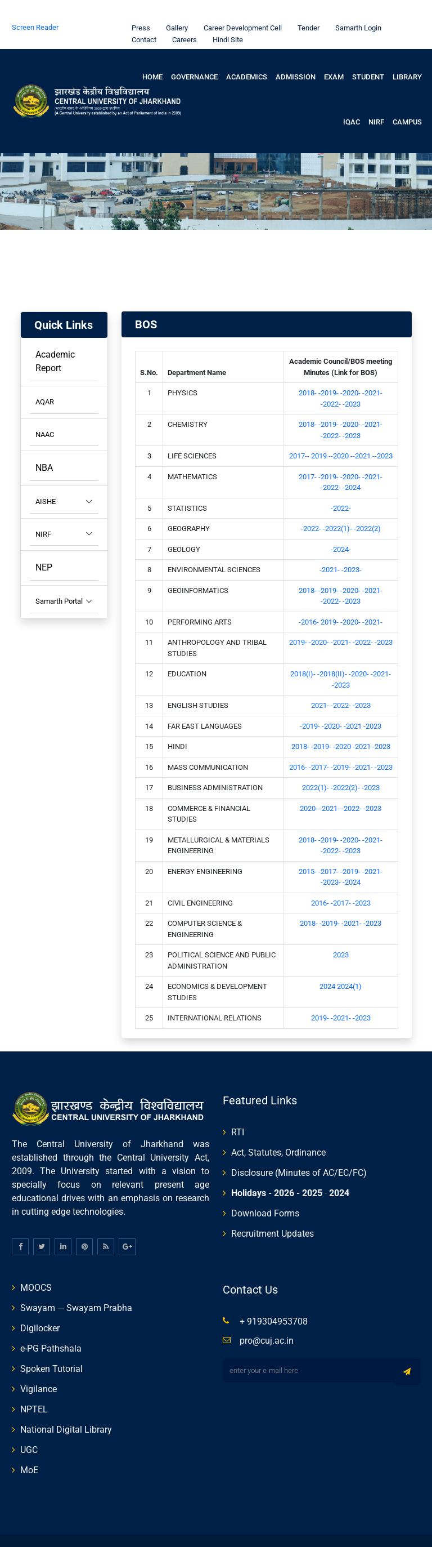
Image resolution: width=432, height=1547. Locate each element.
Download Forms (265, 1191)
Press (138, 6)
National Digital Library (66, 1407)
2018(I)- (303, 652)
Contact (141, 18)
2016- (299, 745)
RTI (237, 1110)
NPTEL (34, 1387)
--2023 (382, 434)
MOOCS (36, 1265)
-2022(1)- (338, 506)
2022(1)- (316, 765)
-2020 (343, 724)
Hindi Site (225, 18)
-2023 (352, 382)
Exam (334, 55)
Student (368, 55)
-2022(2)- (346, 765)
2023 (341, 933)
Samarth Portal (64, 579)
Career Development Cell (240, 6)
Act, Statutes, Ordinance (278, 1130)
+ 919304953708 (274, 1299)
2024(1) (349, 964)
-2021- (372, 371)
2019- (330, 600)
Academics (246, 55)
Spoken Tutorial (51, 1346)
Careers (181, 18)
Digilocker (40, 1306)
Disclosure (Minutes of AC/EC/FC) (299, 1150)
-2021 (353, 704)
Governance (194, 55)
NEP (43, 545)
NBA (44, 445)
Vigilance (38, 1367)
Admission (296, 55)
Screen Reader (35, 5)
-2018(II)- (333, 652)
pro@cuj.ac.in (267, 1318)
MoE (29, 1448)
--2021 (361, 434)
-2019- (329, 371)
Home (152, 55)
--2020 (339, 434)
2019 (319, 434)
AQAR (44, 380)
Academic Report (55, 339)
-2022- (332, 382)
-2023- (351, 547)
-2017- (320, 745)
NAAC (44, 412)
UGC (29, 1428)
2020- (310, 786)
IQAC (351, 100)
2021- (321, 683)
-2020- (351, 371)
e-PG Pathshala (51, 1326)
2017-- (300, 434)
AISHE (64, 479)
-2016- (310, 600)
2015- (308, 849)
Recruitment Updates (272, 1211)
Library (407, 55)
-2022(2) (367, 506)
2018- (308, 371)
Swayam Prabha (99, 1286)
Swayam (37, 1286)
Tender (306, 6)
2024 (328, 964)
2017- (308, 455)
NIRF (376, 100)
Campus (407, 100)
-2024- (341, 527)
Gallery (174, 6)
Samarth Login (355, 6)
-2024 (352, 465)
